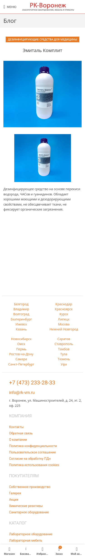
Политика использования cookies (34, 465)
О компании (18, 439)
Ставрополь (63, 344)
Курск (63, 314)
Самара (21, 359)
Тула (63, 354)
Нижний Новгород (63, 329)
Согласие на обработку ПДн (30, 458)
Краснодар (64, 304)
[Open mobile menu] (10, 6)
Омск (21, 344)
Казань (21, 329)
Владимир (21, 309)
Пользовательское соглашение (32, 452)
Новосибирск (21, 339)
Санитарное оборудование (29, 512)
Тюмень (64, 359)
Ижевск (21, 324)
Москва (64, 324)
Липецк (64, 319)
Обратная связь (21, 433)
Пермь (21, 349)
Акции (13, 499)
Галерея (15, 493)
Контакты (16, 427)
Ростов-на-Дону (21, 354)
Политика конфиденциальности (33, 446)
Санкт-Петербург (21, 364)
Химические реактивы (26, 506)
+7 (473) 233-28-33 (32, 382)
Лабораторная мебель (25, 540)
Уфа (64, 364)
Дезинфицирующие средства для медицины (42, 39)
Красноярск (64, 309)
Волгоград (21, 314)
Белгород (21, 304)
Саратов (63, 339)
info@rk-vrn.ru (22, 392)
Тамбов (64, 349)
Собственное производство (29, 487)
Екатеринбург (21, 319)
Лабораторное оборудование (30, 534)
